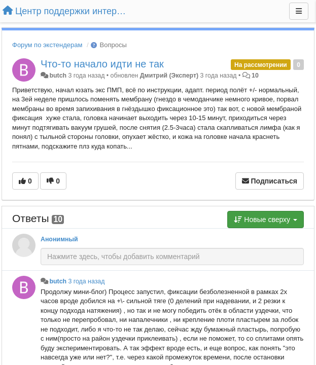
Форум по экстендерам (47, 45)
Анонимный (59, 239)
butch (57, 75)
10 (255, 75)
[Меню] (298, 11)
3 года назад (86, 281)
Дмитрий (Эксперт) (169, 75)
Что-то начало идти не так (102, 63)
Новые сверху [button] (265, 219)
